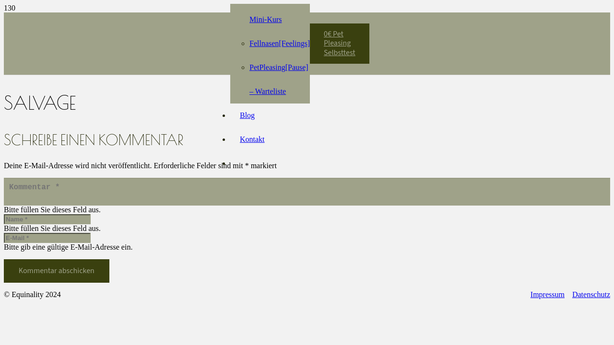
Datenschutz (591, 298)
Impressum (548, 298)
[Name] (47, 223)
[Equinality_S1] (139, 38)
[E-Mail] (47, 242)
